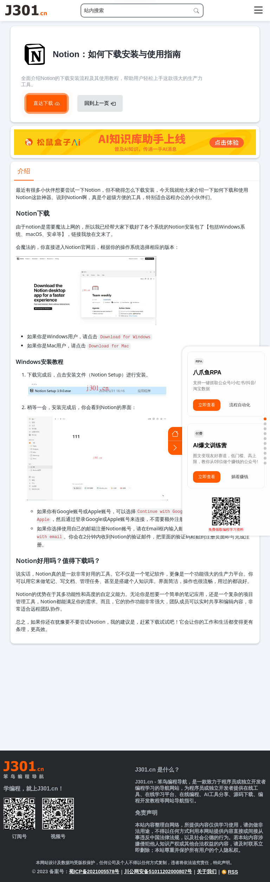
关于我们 (207, 871)
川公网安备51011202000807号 (158, 871)
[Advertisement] (135, 696)
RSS (229, 872)
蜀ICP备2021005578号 (94, 871)
